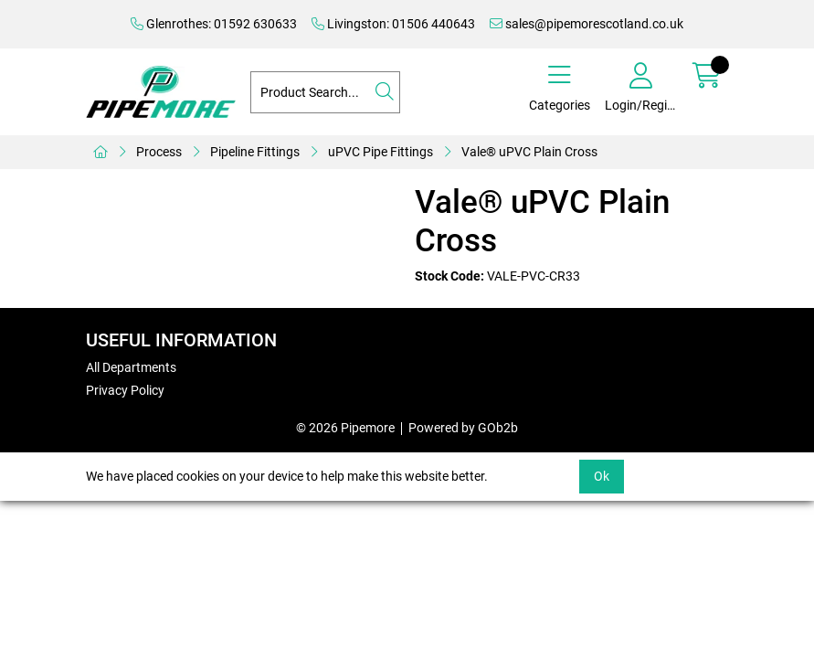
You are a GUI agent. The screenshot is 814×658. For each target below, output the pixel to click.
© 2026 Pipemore (345, 427)
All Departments (131, 367)
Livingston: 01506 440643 (393, 23)
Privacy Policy (125, 390)
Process (159, 151)
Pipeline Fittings (255, 151)
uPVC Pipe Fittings (380, 151)
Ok (601, 476)
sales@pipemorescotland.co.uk (586, 23)
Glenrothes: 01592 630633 (214, 23)
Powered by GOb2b (463, 427)
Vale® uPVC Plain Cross (529, 151)
